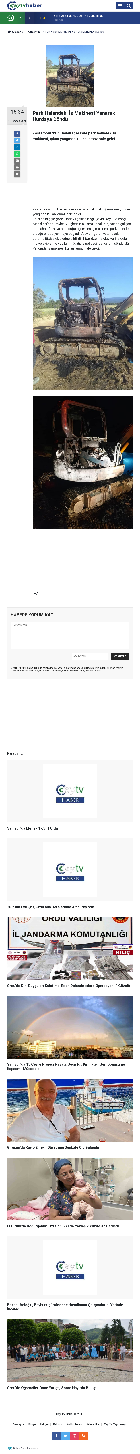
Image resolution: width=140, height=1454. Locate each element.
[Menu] (120, 5)
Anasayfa (18, 1424)
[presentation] (20, 18)
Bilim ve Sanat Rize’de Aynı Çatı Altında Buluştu (78, 18)
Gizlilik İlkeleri (74, 1424)
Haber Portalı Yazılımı (25, 1448)
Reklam (57, 1424)
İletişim (44, 1424)
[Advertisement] (83, 176)
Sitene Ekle (93, 1424)
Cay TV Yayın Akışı (115, 1424)
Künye (32, 1424)
